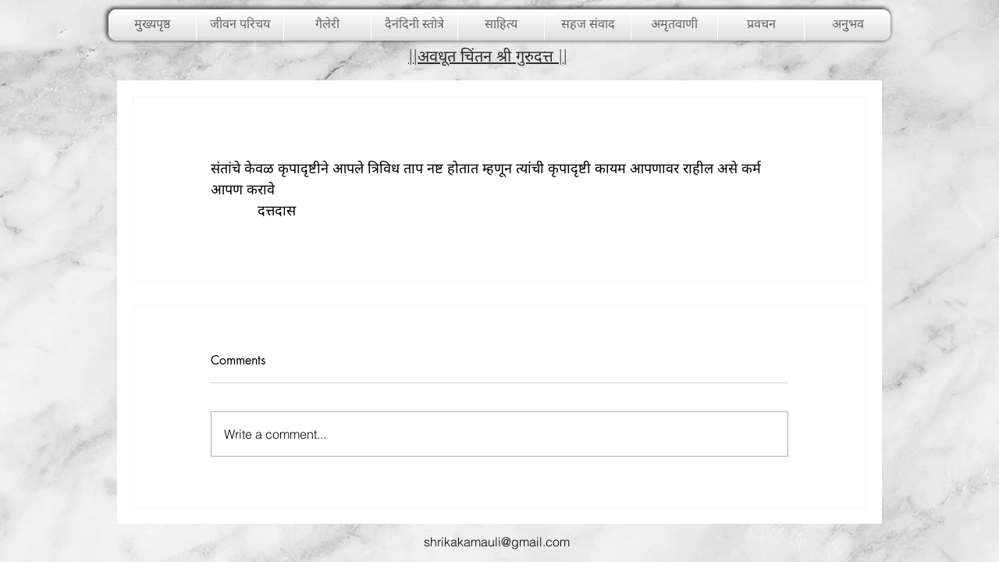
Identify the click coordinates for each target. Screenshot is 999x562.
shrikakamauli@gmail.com (497, 542)
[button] (327, 25)
